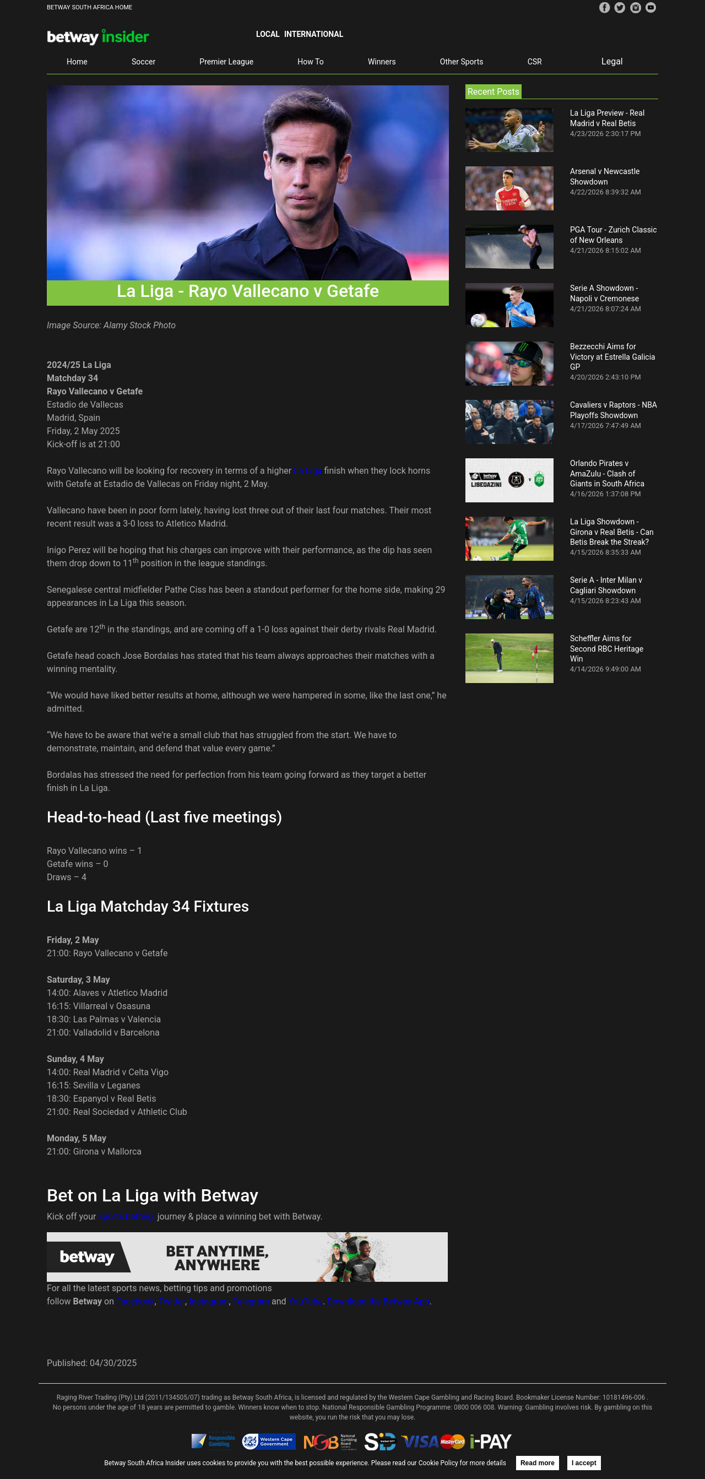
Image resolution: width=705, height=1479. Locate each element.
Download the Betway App (378, 1301)
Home (77, 61)
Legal (612, 61)
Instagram (209, 1301)
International (313, 34)
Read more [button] (537, 1463)
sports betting (125, 1216)
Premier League (226, 61)
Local (268, 34)
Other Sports (462, 61)
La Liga (308, 470)
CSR (535, 61)
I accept (584, 1463)
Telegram (251, 1301)
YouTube (306, 1301)
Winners (382, 61)
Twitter (172, 1301)
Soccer (143, 61)
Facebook (135, 1301)
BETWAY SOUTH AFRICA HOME (89, 7)
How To (310, 61)
